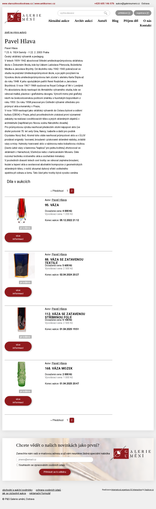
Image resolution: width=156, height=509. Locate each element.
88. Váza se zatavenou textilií (64, 261)
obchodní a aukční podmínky (17, 490)
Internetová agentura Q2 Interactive (126, 490)
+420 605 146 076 (104, 3)
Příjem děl (131, 21)
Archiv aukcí (83, 21)
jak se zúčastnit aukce (14, 493)
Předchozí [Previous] (57, 190)
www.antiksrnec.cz (45, 3)
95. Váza (52, 205)
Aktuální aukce (58, 21)
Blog (115, 21)
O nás (147, 21)
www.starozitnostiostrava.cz (17, 3)
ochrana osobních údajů (48, 490)
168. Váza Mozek (59, 368)
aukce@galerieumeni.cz (128, 3)
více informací (18, 237)
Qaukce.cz (149, 490)
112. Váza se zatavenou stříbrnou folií (65, 315)
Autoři (102, 21)
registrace (142, 13)
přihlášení (124, 13)
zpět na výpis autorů (15, 32)
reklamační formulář (39, 493)
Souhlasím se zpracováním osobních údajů (41, 465)
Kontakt (145, 25)
